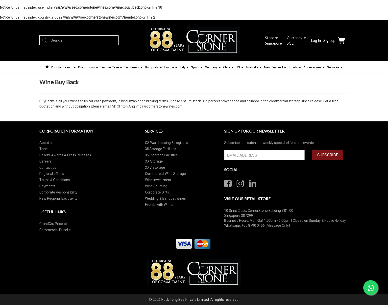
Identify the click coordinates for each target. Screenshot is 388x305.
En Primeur (133, 67)
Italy (184, 67)
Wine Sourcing (156, 186)
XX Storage (154, 161)
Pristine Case (111, 67)
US (239, 67)
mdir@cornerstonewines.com (159, 106)
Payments (47, 186)
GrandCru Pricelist (53, 224)
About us (46, 143)
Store (271, 37)
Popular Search (63, 67)
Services (334, 67)
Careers (45, 161)
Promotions (88, 67)
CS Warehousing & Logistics (166, 143)
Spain (196, 67)
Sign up (329, 40)
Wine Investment (158, 180)
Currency (296, 37)
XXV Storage (155, 167)
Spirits (295, 67)
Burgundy (153, 67)
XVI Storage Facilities (161, 155)
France (170, 67)
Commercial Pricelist (55, 230)
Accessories (314, 67)
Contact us (47, 167)
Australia (254, 67)
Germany (213, 67)
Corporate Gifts (157, 192)
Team (43, 149)
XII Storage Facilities (160, 149)
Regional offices (51, 174)
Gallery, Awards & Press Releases (65, 155)
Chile (228, 67)
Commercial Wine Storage (165, 174)
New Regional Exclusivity (58, 198)
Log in (316, 40)
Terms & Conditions (54, 180)
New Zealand (275, 67)
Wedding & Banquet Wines (165, 198)
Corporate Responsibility (58, 192)
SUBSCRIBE (327, 155)
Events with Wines (159, 205)
